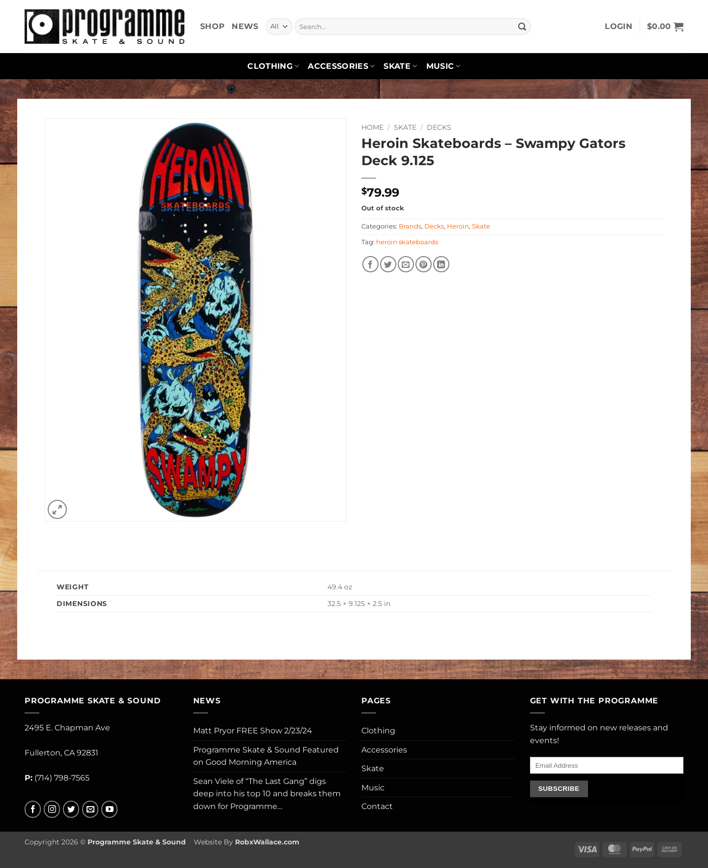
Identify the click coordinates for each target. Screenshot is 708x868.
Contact (377, 806)
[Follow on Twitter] (71, 809)
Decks (439, 127)
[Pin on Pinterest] (423, 264)
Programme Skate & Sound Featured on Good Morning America (266, 756)
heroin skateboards (407, 242)
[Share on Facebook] (370, 264)
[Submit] (522, 26)
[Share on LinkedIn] (441, 264)
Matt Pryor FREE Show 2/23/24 (252, 730)
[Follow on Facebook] (33, 809)
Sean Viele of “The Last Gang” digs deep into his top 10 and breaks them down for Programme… (267, 794)
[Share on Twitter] (388, 264)
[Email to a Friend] (406, 264)
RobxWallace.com (267, 842)
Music (443, 66)
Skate (400, 66)
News (245, 26)
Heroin (458, 226)
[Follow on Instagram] (52, 809)
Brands (410, 226)
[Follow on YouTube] (109, 809)
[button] (618, 26)
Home (372, 127)
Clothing (273, 66)
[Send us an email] (90, 809)
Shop (212, 26)
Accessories (341, 66)
